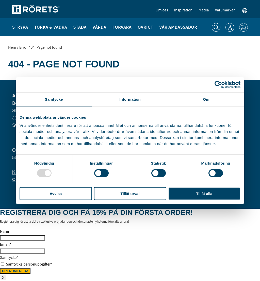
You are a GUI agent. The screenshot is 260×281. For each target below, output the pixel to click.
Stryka (20, 27)
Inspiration (183, 10)
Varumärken (225, 10)
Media (204, 10)
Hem (12, 47)
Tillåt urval (130, 193)
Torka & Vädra (50, 27)
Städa (79, 27)
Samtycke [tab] (54, 99)
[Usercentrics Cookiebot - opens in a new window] (218, 85)
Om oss (162, 10)
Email (5, 244)
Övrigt (145, 27)
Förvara (122, 27)
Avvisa (56, 193)
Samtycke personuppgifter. (29, 264)
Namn (5, 231)
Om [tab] (206, 99)
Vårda (99, 27)
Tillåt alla (204, 193)
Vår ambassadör (178, 27)
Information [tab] (130, 99)
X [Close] (3, 277)
